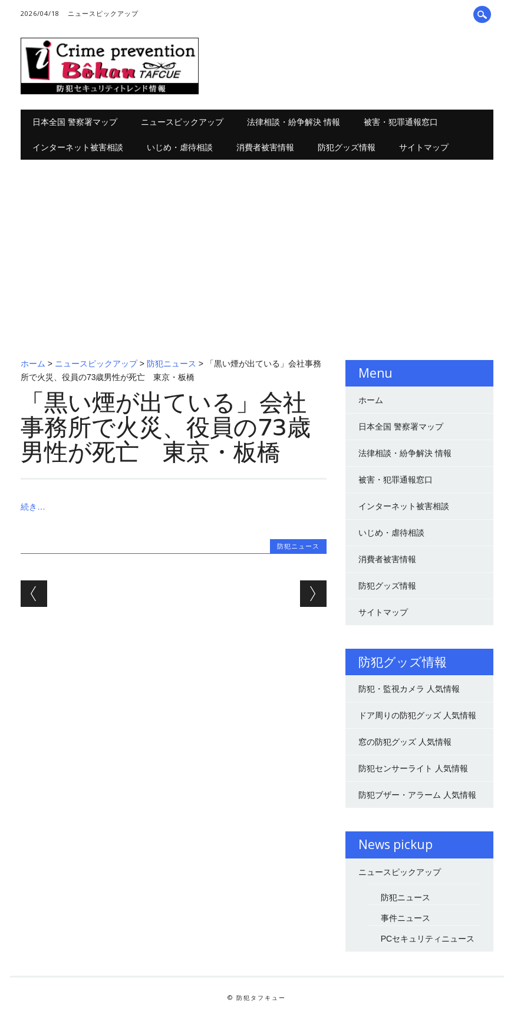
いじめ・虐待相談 (180, 147)
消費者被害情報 (265, 147)
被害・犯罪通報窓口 (401, 121)
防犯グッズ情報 (346, 147)
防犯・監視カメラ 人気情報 (409, 689)
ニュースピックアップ (103, 13)
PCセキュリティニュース (428, 938)
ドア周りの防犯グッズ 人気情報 (417, 715)
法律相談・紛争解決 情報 (293, 121)
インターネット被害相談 (77, 147)
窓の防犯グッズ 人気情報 (405, 742)
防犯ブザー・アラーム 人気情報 (417, 795)
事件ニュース (405, 918)
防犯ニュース (171, 363)
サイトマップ (424, 147)
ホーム (33, 363)
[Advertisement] (257, 248)
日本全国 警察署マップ (74, 121)
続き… (33, 506)
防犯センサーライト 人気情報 (413, 768)
